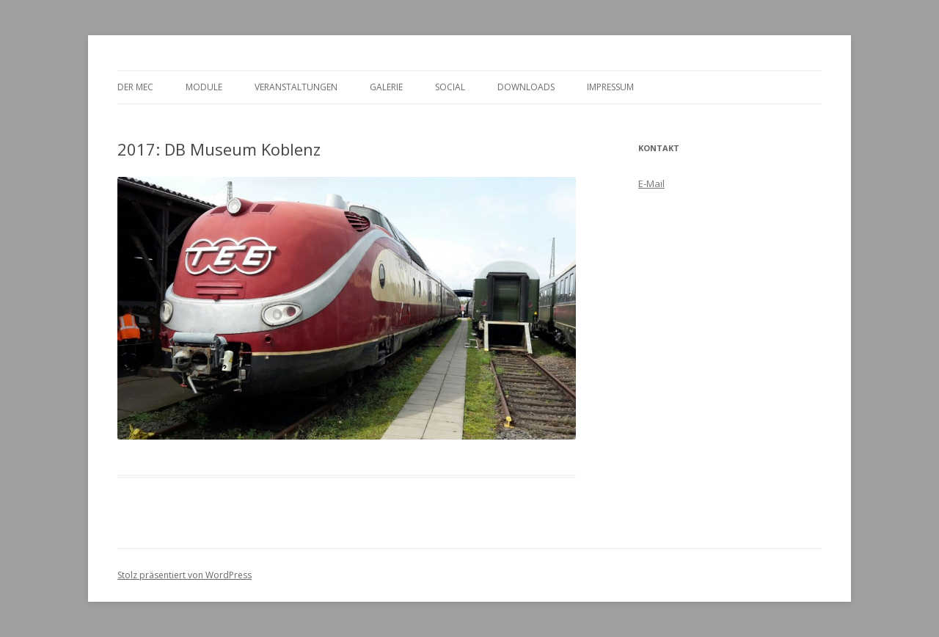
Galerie (386, 87)
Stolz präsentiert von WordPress (184, 575)
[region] (346, 308)
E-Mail (651, 183)
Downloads (526, 87)
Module (204, 87)
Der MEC (135, 87)
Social (450, 87)
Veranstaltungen (296, 87)
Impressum (610, 87)
